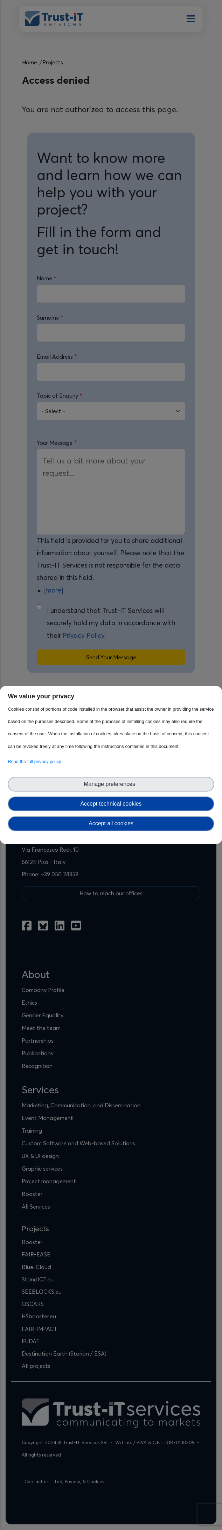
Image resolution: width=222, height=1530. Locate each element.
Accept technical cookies (110, 804)
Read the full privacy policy (35, 761)
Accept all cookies (111, 823)
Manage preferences (111, 784)
